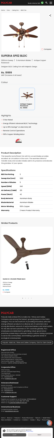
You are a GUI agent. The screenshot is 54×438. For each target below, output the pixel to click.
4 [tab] (31, 298)
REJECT (39, 435)
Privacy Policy (46, 420)
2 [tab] (26, 298)
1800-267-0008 (24, 401)
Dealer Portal (46, 418)
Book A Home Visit (34, 3)
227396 (20, 363)
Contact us (16, 420)
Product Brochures (27, 418)
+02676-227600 (12, 363)
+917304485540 (31, 399)
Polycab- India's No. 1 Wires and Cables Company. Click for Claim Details (27, 342)
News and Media (6, 420)
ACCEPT (15, 435)
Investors (25, 420)
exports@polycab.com (12, 411)
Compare (47, 49)
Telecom (37, 418)
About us (9, 418)
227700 (24, 363)
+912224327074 (8, 377)
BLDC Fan (23, 10)
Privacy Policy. (29, 431)
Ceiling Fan (15, 10)
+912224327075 (8, 390)
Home (3, 10)
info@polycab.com (11, 378)
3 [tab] (28, 298)
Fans (8, 10)
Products (17, 418)
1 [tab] (23, 298)
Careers (32, 420)
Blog (38, 420)
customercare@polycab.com (18, 402)
